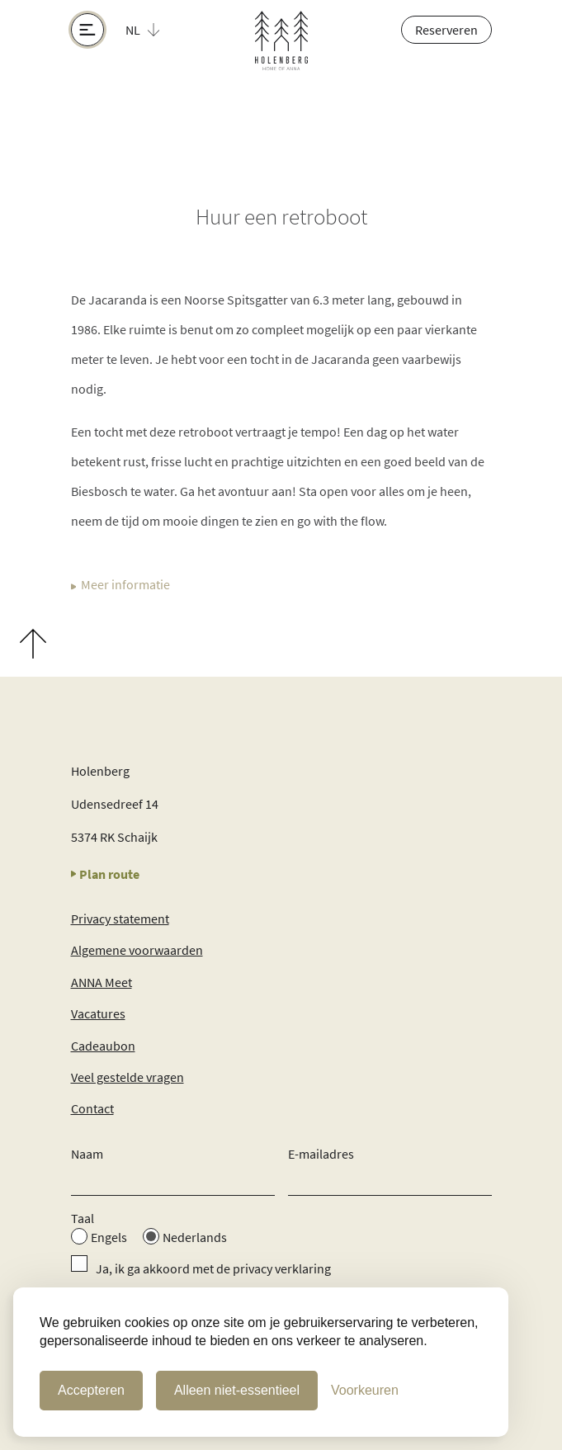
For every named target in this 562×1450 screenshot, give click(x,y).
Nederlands (195, 1237)
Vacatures (98, 1013)
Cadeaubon (103, 1045)
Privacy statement (120, 918)
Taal (82, 1218)
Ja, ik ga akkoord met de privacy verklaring (213, 1268)
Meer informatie (120, 586)
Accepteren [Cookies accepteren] (91, 1390)
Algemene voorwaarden (137, 950)
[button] (152, 29)
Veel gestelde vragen (127, 1077)
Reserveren (446, 29)
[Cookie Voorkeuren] (365, 1390)
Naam (87, 1153)
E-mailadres (321, 1153)
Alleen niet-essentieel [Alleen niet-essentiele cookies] (237, 1390)
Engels (109, 1237)
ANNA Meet (101, 982)
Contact (92, 1108)
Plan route (105, 874)
